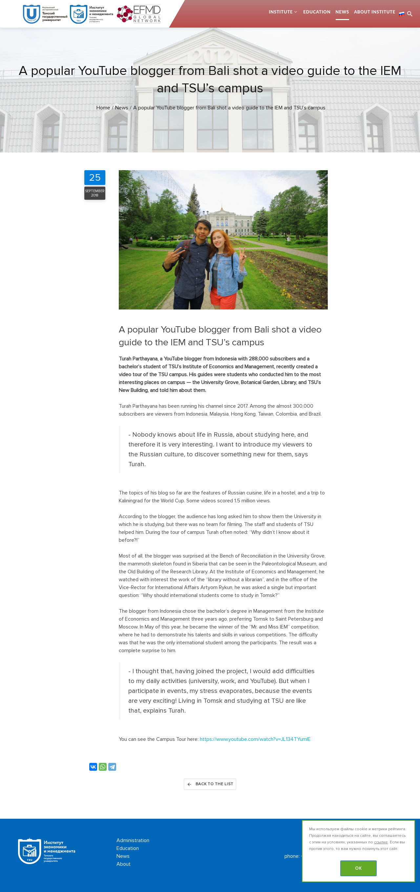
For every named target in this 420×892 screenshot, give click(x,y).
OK (358, 868)
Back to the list (210, 784)
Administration (132, 840)
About (123, 864)
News (342, 11)
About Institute (374, 11)
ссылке (381, 842)
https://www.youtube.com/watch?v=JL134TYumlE (255, 739)
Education (316, 11)
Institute (281, 11)
